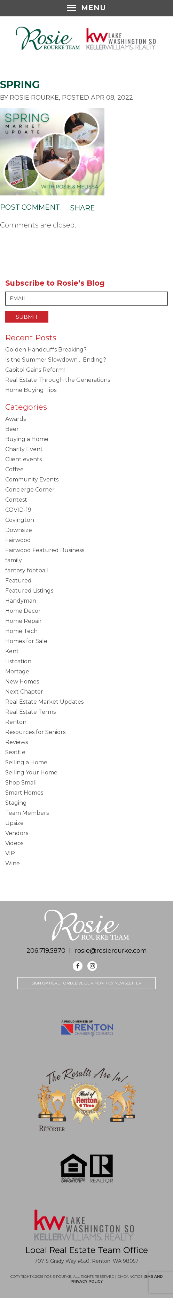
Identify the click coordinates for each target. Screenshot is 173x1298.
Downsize (18, 530)
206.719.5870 (45, 951)
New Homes (22, 681)
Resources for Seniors (35, 732)
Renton (15, 722)
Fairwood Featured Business (44, 550)
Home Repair (23, 621)
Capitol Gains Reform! (35, 369)
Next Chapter (24, 691)
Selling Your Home (31, 772)
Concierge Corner (30, 489)
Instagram (92, 966)
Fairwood (18, 540)
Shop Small (21, 782)
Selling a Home (26, 762)
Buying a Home (26, 439)
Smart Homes (24, 792)
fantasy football (27, 570)
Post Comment (30, 207)
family (13, 560)
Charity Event (24, 449)
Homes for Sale (26, 641)
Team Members (27, 813)
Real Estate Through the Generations (57, 380)
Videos (14, 843)
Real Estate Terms (30, 712)
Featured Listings (29, 590)
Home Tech (21, 631)
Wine (12, 863)
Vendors (16, 833)
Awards (15, 419)
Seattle (15, 752)
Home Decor (23, 611)
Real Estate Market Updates (44, 701)
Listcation (18, 661)
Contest (16, 499)
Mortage (17, 671)
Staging (16, 802)
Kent (12, 651)
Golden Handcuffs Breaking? (46, 349)
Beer (12, 429)
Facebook (77, 966)
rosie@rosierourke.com (111, 951)
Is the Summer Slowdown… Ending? (55, 359)
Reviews (16, 742)
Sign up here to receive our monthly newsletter (86, 983)
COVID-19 (18, 510)
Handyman (20, 600)
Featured (18, 580)
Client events (23, 459)
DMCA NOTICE (130, 1276)
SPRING (20, 84)
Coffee (14, 469)
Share (82, 207)
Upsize (14, 823)
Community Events (31, 479)
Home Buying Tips (30, 390)
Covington (19, 520)
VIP (10, 853)
